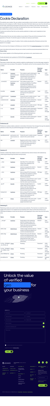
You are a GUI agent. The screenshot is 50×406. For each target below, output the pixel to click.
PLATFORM (20, 376)
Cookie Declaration (36, 46)
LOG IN (28, 3)
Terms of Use (25, 402)
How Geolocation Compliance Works (21, 379)
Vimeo (12, 78)
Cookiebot (29, 57)
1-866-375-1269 (12, 378)
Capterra (12, 73)
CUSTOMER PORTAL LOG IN (43, 377)
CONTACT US (43, 3)
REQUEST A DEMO (32, 390)
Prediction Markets (21, 389)
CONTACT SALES (4, 384)
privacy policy (41, 391)
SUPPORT (33, 3)
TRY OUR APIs (32, 386)
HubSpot (12, 76)
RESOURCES (32, 376)
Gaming (19, 386)
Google (12, 108)
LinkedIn (12, 91)
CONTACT (32, 382)
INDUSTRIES (20, 384)
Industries (27, 7)
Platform (21, 7)
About (38, 6)
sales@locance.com (5, 380)
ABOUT (31, 379)
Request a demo (45, 6)
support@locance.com (13, 380)
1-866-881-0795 (5, 378)
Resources (33, 6)
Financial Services (21, 391)
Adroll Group (13, 228)
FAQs (19, 381)
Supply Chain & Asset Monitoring (21, 394)
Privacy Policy (3, 51)
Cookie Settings (30, 402)
